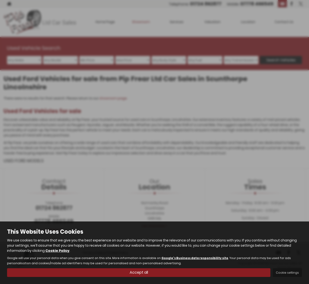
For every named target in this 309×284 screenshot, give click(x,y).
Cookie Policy (57, 250)
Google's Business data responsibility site (194, 258)
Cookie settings (287, 273)
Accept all (139, 272)
